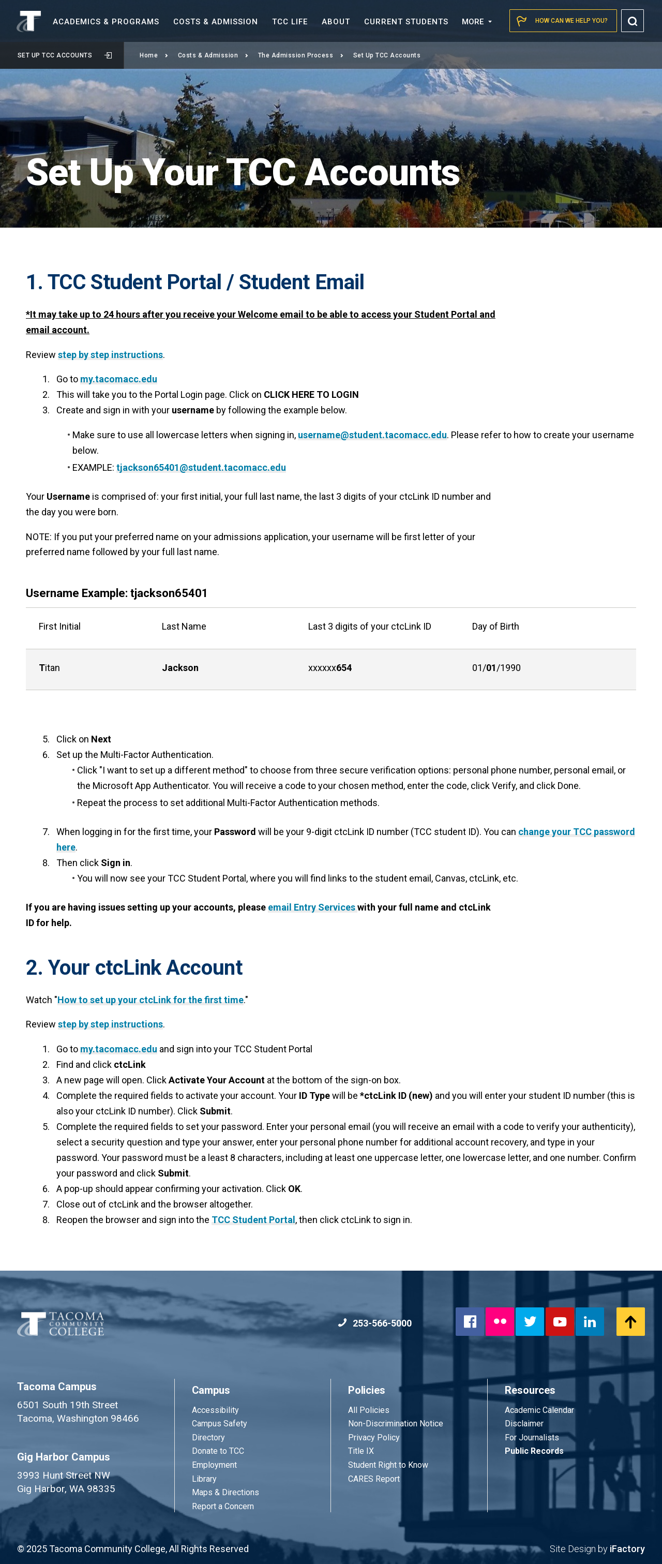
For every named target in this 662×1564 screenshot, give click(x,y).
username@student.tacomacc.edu (372, 434)
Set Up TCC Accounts (65, 55)
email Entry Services (312, 907)
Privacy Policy (374, 1437)
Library (204, 1479)
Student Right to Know (388, 1465)
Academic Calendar (539, 1410)
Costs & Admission (213, 55)
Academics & (106, 21)
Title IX (361, 1451)
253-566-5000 (375, 1323)
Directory (208, 1437)
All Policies (370, 1410)
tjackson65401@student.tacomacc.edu (201, 467)
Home (154, 55)
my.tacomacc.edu (118, 379)
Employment (214, 1465)
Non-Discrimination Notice (395, 1423)
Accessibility (215, 1410)
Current (406, 21)
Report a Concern (223, 1506)
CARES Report (374, 1479)
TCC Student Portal (253, 1219)
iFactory (627, 1548)
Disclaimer (524, 1423)
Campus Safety (219, 1423)
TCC (290, 21)
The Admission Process (301, 55)
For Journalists (532, 1437)
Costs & (215, 21)
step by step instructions (110, 354)
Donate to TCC (218, 1451)
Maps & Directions (225, 1492)
